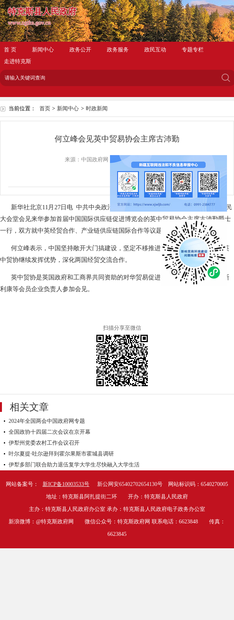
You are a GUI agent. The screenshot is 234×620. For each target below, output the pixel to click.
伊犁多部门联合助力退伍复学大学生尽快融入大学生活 (74, 465)
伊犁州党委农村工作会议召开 (44, 443)
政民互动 (155, 50)
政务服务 (118, 50)
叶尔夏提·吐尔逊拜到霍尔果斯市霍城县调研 (61, 454)
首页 (44, 108)
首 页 (10, 50)
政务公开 (80, 50)
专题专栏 (193, 50)
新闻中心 (43, 50)
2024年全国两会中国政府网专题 (47, 421)
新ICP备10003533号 (66, 484)
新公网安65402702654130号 (130, 484)
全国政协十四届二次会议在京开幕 (49, 432)
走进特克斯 (17, 61)
